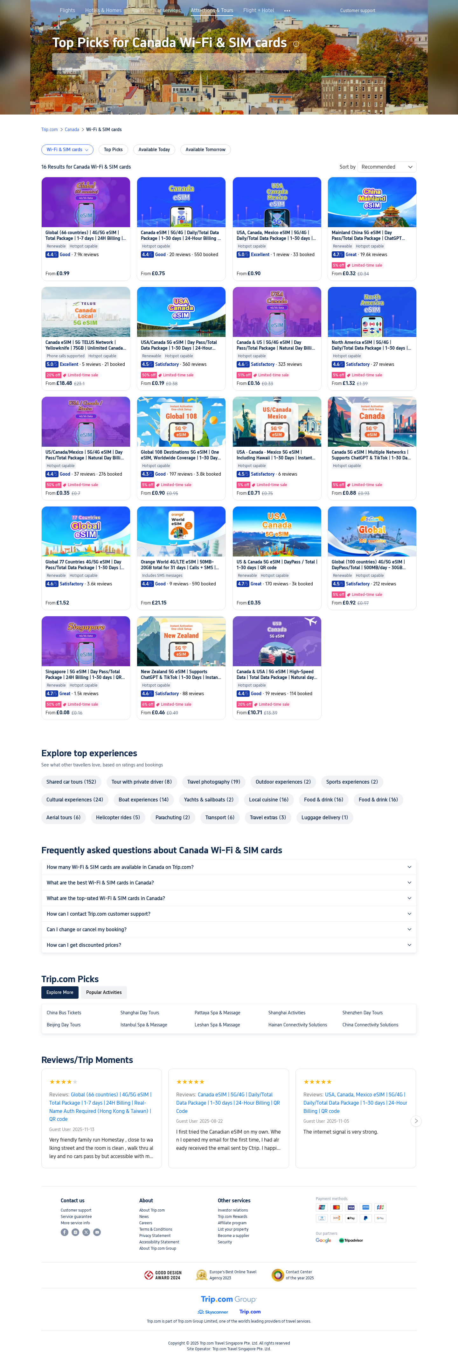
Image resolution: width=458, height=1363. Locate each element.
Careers (145, 1223)
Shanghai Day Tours (140, 1012)
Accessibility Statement (159, 1242)
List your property (233, 1229)
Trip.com (49, 129)
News (144, 1216)
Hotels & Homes (103, 10)
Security (225, 1242)
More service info (75, 1223)
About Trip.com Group (157, 1248)
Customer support (76, 1210)
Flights (67, 10)
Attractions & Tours (212, 10)
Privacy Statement (155, 1236)
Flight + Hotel (258, 10)
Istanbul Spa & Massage (144, 1024)
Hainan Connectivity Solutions (297, 1024)
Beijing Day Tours (63, 1024)
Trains (138, 10)
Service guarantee (76, 1216)
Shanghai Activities (286, 1012)
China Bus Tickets (64, 1012)
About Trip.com (152, 1210)
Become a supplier (233, 1236)
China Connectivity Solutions (370, 1024)
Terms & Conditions (155, 1229)
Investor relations (233, 1210)
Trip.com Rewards (232, 1216)
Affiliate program (232, 1223)
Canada (72, 129)
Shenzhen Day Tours (363, 1012)
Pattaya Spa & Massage (217, 1012)
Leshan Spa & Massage (217, 1024)
